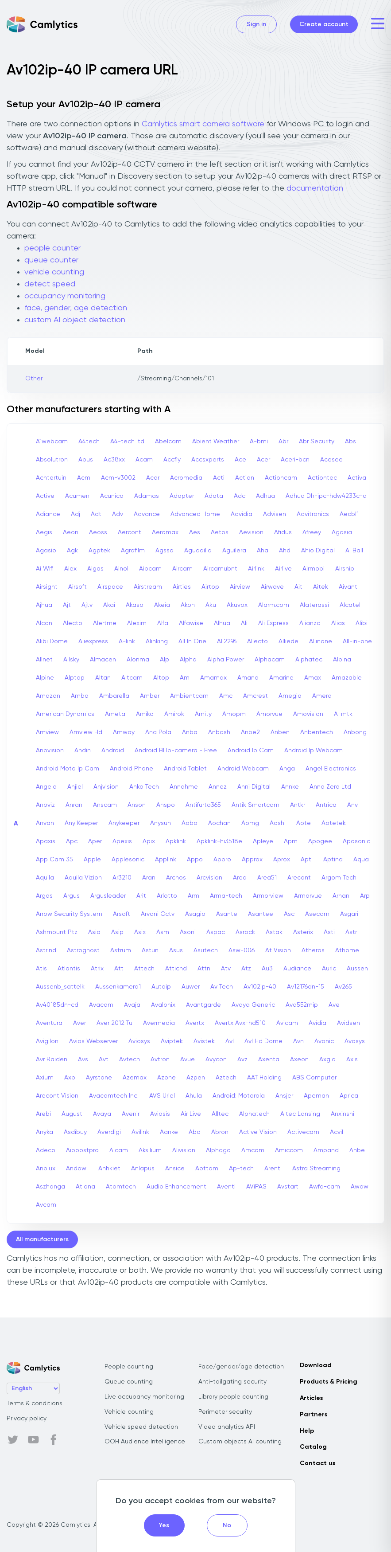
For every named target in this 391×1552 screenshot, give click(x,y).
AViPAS (256, 1187)
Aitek (320, 587)
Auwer (191, 987)
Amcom (252, 1150)
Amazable (347, 678)
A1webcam (52, 441)
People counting (129, 1367)
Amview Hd (86, 732)
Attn (203, 969)
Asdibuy (75, 1132)
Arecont (299, 878)
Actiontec (322, 478)
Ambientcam (189, 696)
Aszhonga (50, 1187)
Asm (162, 932)
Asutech (206, 950)
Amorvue (269, 714)
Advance (147, 514)
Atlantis (69, 969)
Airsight (47, 587)
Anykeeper (123, 823)
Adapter (182, 496)
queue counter (51, 260)
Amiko (145, 714)
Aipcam (150, 569)
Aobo (189, 823)
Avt (103, 1059)
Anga (287, 769)
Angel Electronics (331, 769)
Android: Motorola (239, 1096)
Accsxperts (207, 460)
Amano (248, 678)
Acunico (112, 496)
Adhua (265, 496)
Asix (140, 932)
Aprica (349, 1096)
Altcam (132, 678)
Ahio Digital (318, 550)
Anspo (165, 805)
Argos (44, 896)
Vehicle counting (129, 1412)
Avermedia (159, 1023)
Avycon (216, 1059)
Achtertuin (51, 478)
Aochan (219, 823)
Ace (240, 460)
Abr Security (316, 441)
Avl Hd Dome (263, 1041)
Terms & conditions (34, 1403)
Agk (72, 550)
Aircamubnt (220, 569)
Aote (303, 823)
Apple (92, 859)
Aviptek (172, 1041)
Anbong (355, 732)
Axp (69, 1078)
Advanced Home (195, 514)
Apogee (320, 841)
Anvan (45, 823)
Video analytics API (226, 1427)
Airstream (148, 587)
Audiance (297, 969)
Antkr (297, 805)
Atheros (313, 950)
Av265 (343, 987)
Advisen (274, 514)
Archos (176, 878)
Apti (307, 859)
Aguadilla (198, 550)
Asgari (349, 914)
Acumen (77, 496)
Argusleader (108, 896)
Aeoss (98, 532)
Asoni (188, 932)
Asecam (317, 914)
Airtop (210, 587)
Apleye (263, 841)
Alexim (137, 623)
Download (316, 1365)
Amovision (308, 714)
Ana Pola (158, 732)
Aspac (215, 932)
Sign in (256, 24)
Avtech (129, 1059)
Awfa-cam (324, 1187)
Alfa (162, 623)
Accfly (172, 460)
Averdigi (109, 1132)
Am (185, 678)
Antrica (326, 805)
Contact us (317, 1463)
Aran (148, 878)
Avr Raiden (51, 1059)
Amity (203, 714)
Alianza (310, 623)
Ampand (326, 1150)
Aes (194, 532)
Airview (240, 587)
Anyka (44, 1132)
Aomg (250, 823)
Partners (313, 1414)
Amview (47, 732)
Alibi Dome (52, 641)
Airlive (283, 569)
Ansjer (284, 1096)
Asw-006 (241, 950)
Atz (246, 969)
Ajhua (44, 605)
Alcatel (350, 605)
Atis (41, 969)
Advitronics (313, 514)
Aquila (45, 878)
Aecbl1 (349, 514)
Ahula (194, 1096)
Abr (283, 441)
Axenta (268, 1059)
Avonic (324, 1041)
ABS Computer (314, 1078)
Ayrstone (99, 1078)
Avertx (195, 1023)
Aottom (206, 1168)
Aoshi (278, 823)
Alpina (342, 660)
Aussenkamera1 (118, 987)
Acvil (336, 1132)
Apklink (176, 841)
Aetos (219, 532)
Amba (80, 696)
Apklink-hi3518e (219, 841)
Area (240, 878)
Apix (149, 841)
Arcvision (209, 878)
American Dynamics (65, 714)
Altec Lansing (300, 1114)
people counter (52, 248)
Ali (244, 623)
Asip (117, 932)
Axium (45, 1078)
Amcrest (255, 696)
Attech (144, 969)
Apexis (122, 841)
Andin (82, 750)
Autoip (161, 987)
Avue (187, 1059)
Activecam (303, 1132)
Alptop (75, 678)
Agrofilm (133, 550)
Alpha (188, 660)
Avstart (287, 1187)
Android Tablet (185, 769)
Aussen (357, 969)
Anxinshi (342, 1114)
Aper (95, 841)
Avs (83, 1059)
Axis (352, 1059)
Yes (164, 1525)
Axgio (327, 1059)
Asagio (195, 914)
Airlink (256, 569)
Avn (298, 1041)
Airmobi (313, 569)
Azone (166, 1078)
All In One (192, 641)
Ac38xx (114, 460)
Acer (263, 460)
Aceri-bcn (295, 460)
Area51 (267, 878)
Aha (262, 550)
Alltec (220, 1114)
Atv (226, 969)
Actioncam (281, 478)
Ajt (67, 605)
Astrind (46, 950)
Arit (141, 896)
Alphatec (308, 660)
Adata (214, 496)
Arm (193, 896)
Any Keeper (81, 823)
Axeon (299, 1059)
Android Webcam (243, 769)
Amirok (174, 714)
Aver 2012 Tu (114, 1023)
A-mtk (343, 714)
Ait (298, 587)
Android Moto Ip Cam (67, 769)
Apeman (316, 1096)
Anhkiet (109, 1168)
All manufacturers (42, 1239)
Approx (252, 859)
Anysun (160, 823)
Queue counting (129, 1382)
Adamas (146, 496)
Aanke (169, 1132)
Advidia (241, 514)
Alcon (44, 623)
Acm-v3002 (118, 478)
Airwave (272, 587)
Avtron (160, 1059)
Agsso (164, 550)
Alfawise (191, 623)
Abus (85, 460)
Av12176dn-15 (305, 987)
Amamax (213, 678)
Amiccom (289, 1150)
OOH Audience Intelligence (145, 1442)
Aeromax (165, 532)
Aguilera (234, 550)
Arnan (341, 896)
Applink (165, 859)
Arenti (273, 1168)
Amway (124, 732)
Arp (365, 896)
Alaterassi (314, 605)
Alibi (362, 623)
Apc (71, 841)
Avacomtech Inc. (114, 1096)
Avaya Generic (253, 1005)
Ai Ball (354, 550)
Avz (242, 1059)
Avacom (101, 1005)
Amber (149, 696)
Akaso (134, 605)
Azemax (135, 1078)
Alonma (138, 660)
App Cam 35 (54, 859)
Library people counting (233, 1397)
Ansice (175, 1168)
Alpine (45, 678)
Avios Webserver (93, 1041)
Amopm (234, 714)
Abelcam (168, 441)
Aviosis (160, 1114)
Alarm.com (273, 605)
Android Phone (131, 769)
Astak (274, 932)
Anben (280, 732)
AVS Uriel (162, 1096)
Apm (291, 841)
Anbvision (50, 750)
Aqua (361, 859)
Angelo (46, 787)
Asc (289, 914)
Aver (79, 1023)
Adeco (45, 1150)
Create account (323, 24)
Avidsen (348, 1023)
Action (244, 478)
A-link (127, 641)
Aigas (95, 569)
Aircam (182, 569)
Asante (226, 914)
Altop (161, 678)
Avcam (46, 1205)
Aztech (226, 1078)
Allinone (320, 641)
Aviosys (139, 1041)
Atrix (97, 969)
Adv (117, 514)
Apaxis (45, 841)
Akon (188, 605)
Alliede (288, 641)
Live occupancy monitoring (144, 1397)
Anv (352, 805)
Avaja (132, 1005)
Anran (74, 805)
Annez (218, 787)
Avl (229, 1041)
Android (112, 750)
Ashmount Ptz (56, 932)
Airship (344, 569)
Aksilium (150, 1150)
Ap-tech (241, 1168)
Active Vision (258, 1132)
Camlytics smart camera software (203, 124)
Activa (357, 478)
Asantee (260, 914)
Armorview (268, 896)
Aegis (44, 532)
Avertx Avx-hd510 (240, 1023)
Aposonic (356, 841)
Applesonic (128, 859)
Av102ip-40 (260, 987)
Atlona (85, 1187)
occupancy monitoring (64, 296)
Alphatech (254, 1114)
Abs (350, 441)
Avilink (140, 1132)
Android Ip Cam (251, 750)
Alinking (157, 641)
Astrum (120, 950)
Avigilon (47, 1041)
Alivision (183, 1150)
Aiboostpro (82, 1150)
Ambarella (114, 696)
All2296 (226, 641)
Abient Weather (215, 441)
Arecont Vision (57, 1096)
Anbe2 (250, 732)
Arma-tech (226, 896)
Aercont (129, 532)
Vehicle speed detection (141, 1427)
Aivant (348, 587)
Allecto (257, 641)
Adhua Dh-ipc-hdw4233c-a (326, 496)
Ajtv (87, 605)
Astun (150, 950)
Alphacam (270, 660)
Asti (329, 932)
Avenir (130, 1114)
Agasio (46, 550)
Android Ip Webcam (313, 750)
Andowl (77, 1168)
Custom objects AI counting (240, 1442)
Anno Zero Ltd (330, 787)
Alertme (104, 623)
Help (307, 1431)
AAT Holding (264, 1078)
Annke (290, 787)
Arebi (43, 1114)
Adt (96, 514)
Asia (94, 932)
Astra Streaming (316, 1168)
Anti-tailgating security (232, 1382)
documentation (314, 188)
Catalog (313, 1447)
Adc (239, 496)
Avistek (204, 1041)
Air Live (191, 1114)
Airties (182, 587)
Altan (103, 678)
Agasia (342, 532)
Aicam (118, 1150)
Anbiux (45, 1168)
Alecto (72, 623)
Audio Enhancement (176, 1187)
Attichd (176, 969)
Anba (189, 732)
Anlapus (143, 1168)
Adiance (48, 514)
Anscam (105, 805)
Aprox (281, 859)
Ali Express (273, 623)
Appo (195, 859)
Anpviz (45, 805)
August (72, 1114)
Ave (334, 1005)
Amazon (48, 696)
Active (45, 496)
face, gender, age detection (75, 308)
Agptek (99, 550)
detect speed (49, 284)
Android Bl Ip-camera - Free (176, 750)
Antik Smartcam (255, 805)
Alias (338, 623)
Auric (329, 969)
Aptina (333, 859)
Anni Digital (254, 787)
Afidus (283, 532)
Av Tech (221, 987)
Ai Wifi (45, 569)
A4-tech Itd (127, 441)
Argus (71, 896)
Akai (109, 605)
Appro (222, 859)
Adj (75, 514)
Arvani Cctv (157, 914)
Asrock (245, 932)
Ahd (284, 550)
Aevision (251, 532)
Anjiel (75, 787)
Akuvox (237, 605)
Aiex (70, 569)
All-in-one (357, 641)
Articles (311, 1398)
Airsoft (77, 587)
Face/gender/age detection (241, 1367)
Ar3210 (122, 878)
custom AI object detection (74, 320)
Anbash (219, 732)
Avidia (317, 1023)
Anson (137, 805)
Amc (225, 696)
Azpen (195, 1078)
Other (34, 378)
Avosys (355, 1041)
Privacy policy (26, 1418)
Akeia (162, 605)
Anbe (357, 1150)
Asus (176, 950)
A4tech (89, 441)
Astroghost (83, 950)
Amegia (290, 696)
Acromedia (186, 478)
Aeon (70, 532)
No (227, 1525)
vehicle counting (54, 272)
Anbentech (316, 732)
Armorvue (308, 896)
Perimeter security (225, 1412)
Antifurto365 (203, 805)
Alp (164, 660)
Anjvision (106, 787)
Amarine (281, 678)
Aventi (226, 1187)
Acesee (331, 460)
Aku (210, 605)
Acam (144, 460)
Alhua (222, 623)
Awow (359, 1187)
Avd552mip (302, 1005)
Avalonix (163, 1005)
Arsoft (121, 914)
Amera (322, 696)
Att (119, 969)
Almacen (103, 660)
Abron (219, 1132)
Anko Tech (144, 787)
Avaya (102, 1114)
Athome (347, 950)
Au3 (267, 969)
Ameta (115, 714)
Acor (152, 478)
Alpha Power (225, 660)
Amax (312, 678)
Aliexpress (93, 641)
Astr (351, 932)
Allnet (44, 660)
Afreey (311, 532)
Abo (195, 1132)
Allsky (71, 660)
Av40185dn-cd (57, 1005)
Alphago (218, 1150)
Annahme (184, 787)
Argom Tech (338, 878)
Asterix (303, 932)
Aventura (49, 1023)
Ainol (121, 569)
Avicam (287, 1023)
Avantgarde (203, 1005)
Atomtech (121, 1187)
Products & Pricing (328, 1382)
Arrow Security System (69, 914)
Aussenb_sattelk (60, 987)
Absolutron (52, 460)
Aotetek (333, 823)
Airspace (110, 587)
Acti (219, 478)
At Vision (278, 950)
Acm (83, 478)
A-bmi (259, 441)
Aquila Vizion (83, 878)
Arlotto (167, 896)
